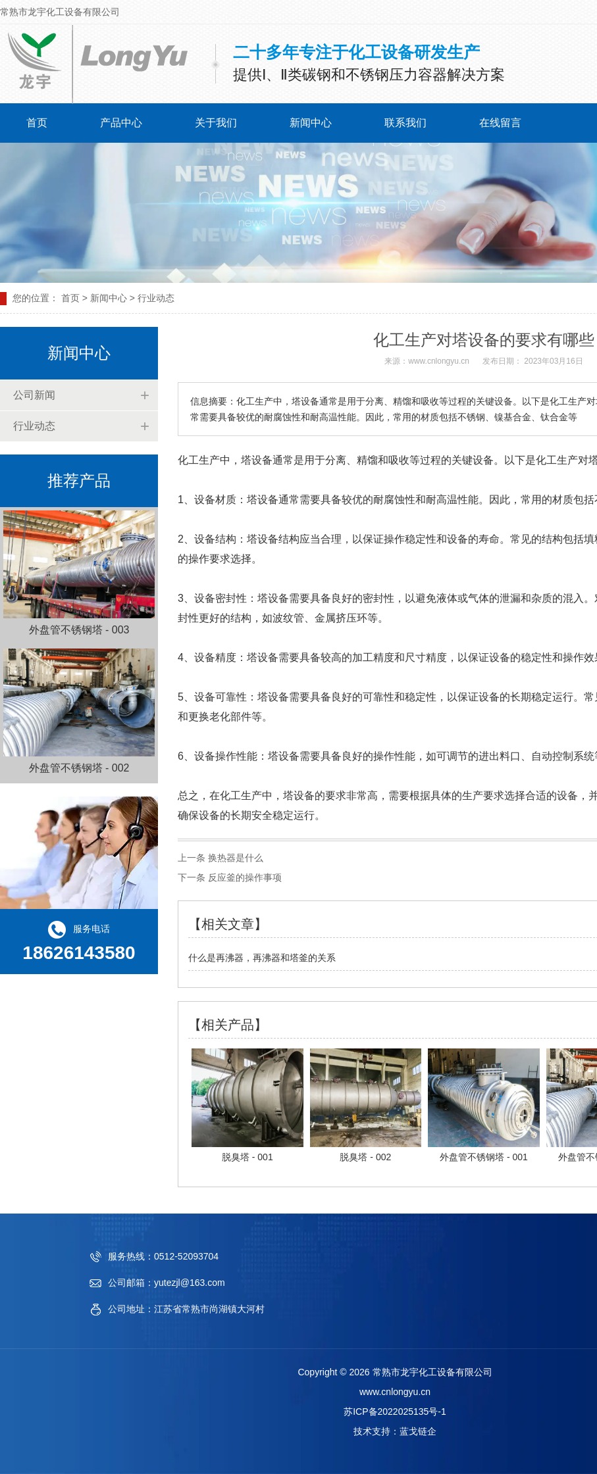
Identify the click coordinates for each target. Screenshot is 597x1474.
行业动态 (34, 425)
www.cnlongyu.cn (438, 361)
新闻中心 (311, 122)
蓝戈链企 (418, 1431)
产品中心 (121, 122)
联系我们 (405, 122)
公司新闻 (34, 395)
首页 (36, 122)
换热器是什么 (234, 857)
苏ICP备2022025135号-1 (395, 1411)
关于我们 (216, 122)
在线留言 (500, 122)
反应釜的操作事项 (243, 877)
